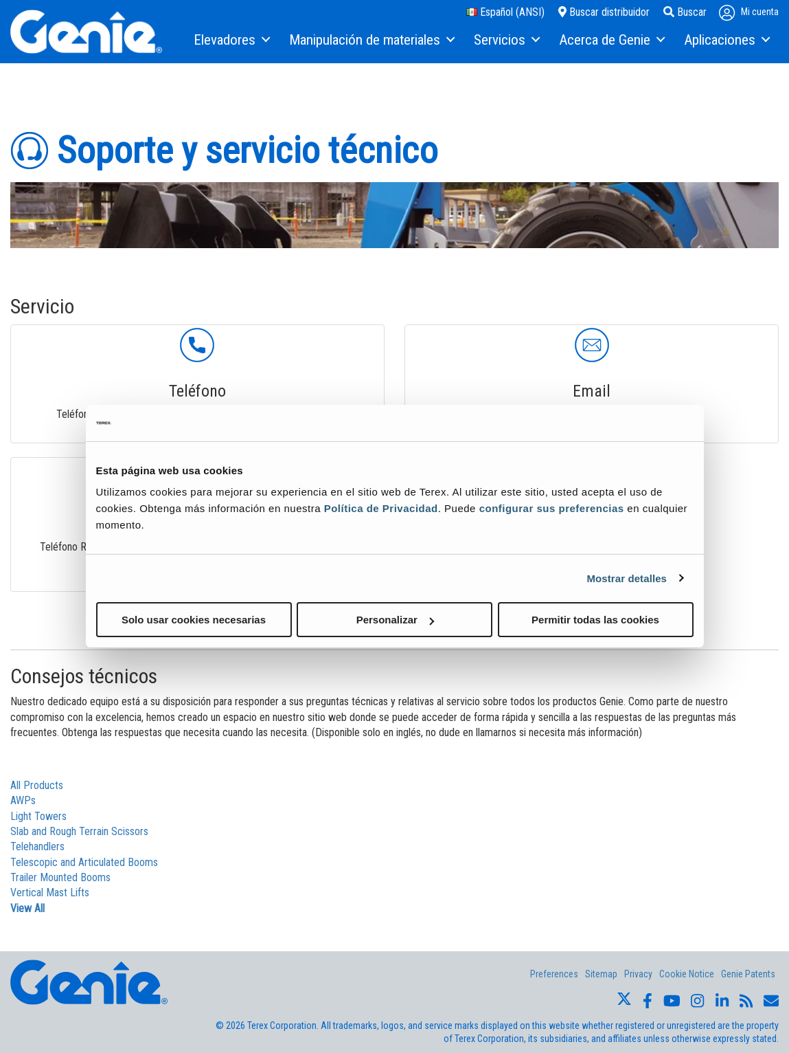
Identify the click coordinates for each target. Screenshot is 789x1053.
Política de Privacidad (381, 508)
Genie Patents (748, 973)
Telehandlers (37, 846)
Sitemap (601, 973)
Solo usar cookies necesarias (194, 619)
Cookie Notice (686, 973)
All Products (36, 785)
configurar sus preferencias (551, 508)
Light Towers (38, 816)
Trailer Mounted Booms (60, 877)
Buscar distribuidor (604, 12)
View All (27, 908)
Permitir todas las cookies (595, 619)
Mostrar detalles (626, 578)
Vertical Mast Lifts (49, 892)
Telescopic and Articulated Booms (84, 862)
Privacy (638, 973)
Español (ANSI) (505, 12)
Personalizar (395, 619)
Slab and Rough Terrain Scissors (79, 831)
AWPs (23, 800)
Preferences (554, 973)
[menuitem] (231, 40)
